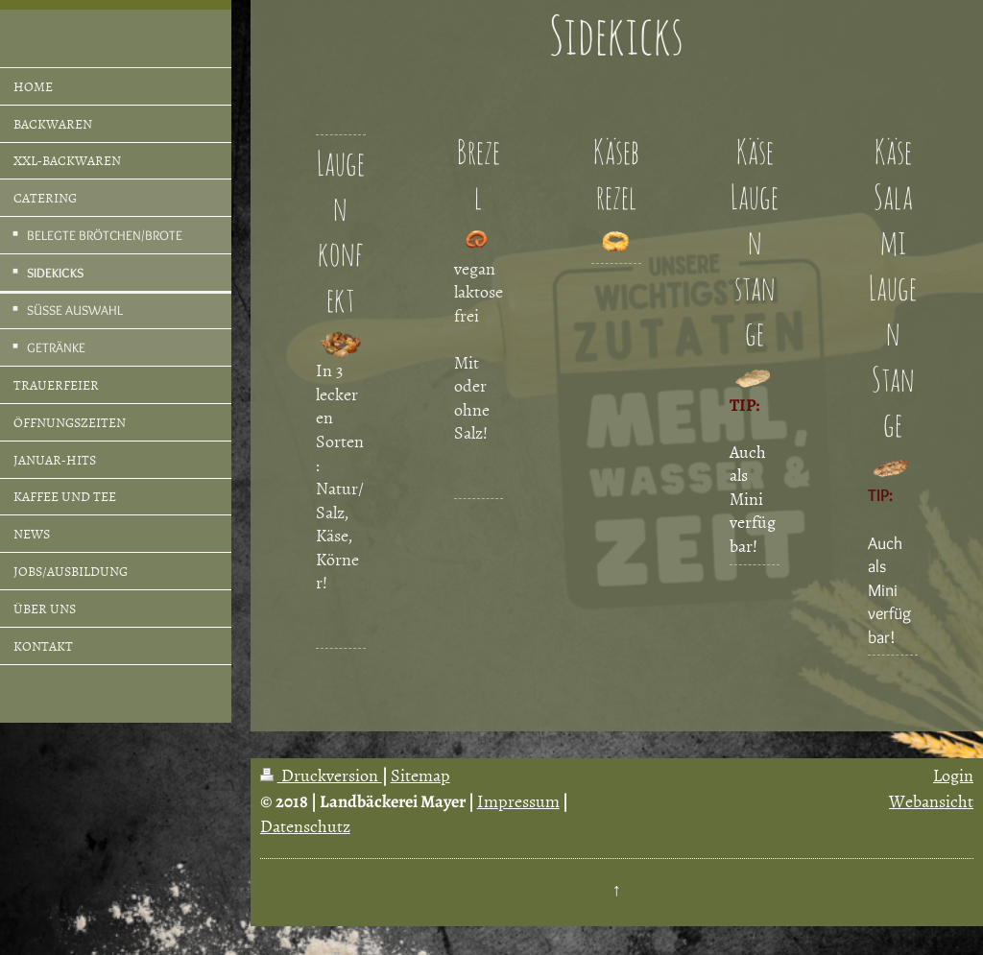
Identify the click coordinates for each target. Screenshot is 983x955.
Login (953, 775)
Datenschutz (305, 826)
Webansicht (931, 801)
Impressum (518, 801)
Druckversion (321, 775)
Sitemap (420, 775)
